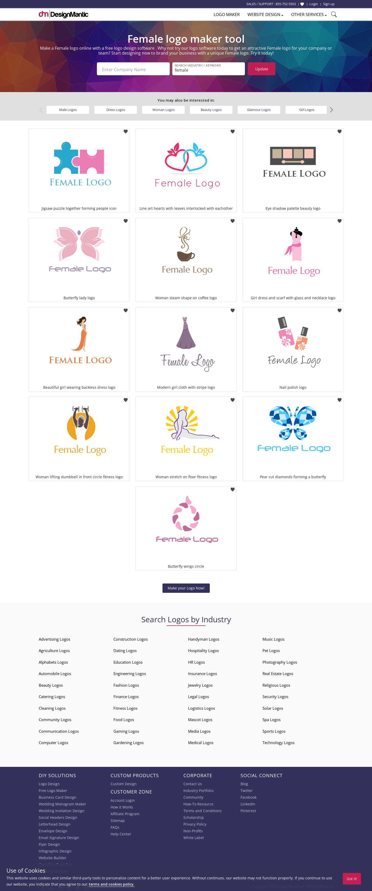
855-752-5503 (286, 4)
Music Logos (273, 637)
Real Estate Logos (277, 672)
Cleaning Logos (52, 706)
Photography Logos (279, 660)
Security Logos (275, 695)
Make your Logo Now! (186, 586)
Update (261, 68)
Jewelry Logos (200, 683)
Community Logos (55, 718)
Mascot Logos (200, 718)
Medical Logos (200, 741)
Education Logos (128, 660)
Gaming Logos (126, 729)
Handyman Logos (203, 637)
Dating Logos (125, 649)
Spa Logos (271, 718)
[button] (331, 108)
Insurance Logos (202, 672)
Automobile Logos (55, 672)
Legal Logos (198, 695)
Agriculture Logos (54, 649)
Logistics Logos (201, 706)
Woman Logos (163, 108)
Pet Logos (271, 649)
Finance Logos (126, 695)
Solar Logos (272, 706)
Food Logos (123, 718)
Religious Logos (276, 683)
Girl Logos (306, 108)
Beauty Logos (211, 108)
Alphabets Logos (53, 660)
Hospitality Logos (203, 649)
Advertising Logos (54, 637)
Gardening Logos (128, 741)
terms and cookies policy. (112, 884)
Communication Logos (59, 729)
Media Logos (199, 729)
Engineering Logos (129, 672)
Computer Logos (53, 741)
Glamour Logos (259, 108)
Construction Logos (130, 637)
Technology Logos (278, 741)
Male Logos (68, 108)
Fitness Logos (125, 706)
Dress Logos (115, 108)
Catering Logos (52, 695)
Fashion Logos (126, 683)
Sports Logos (273, 729)
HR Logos (196, 660)
